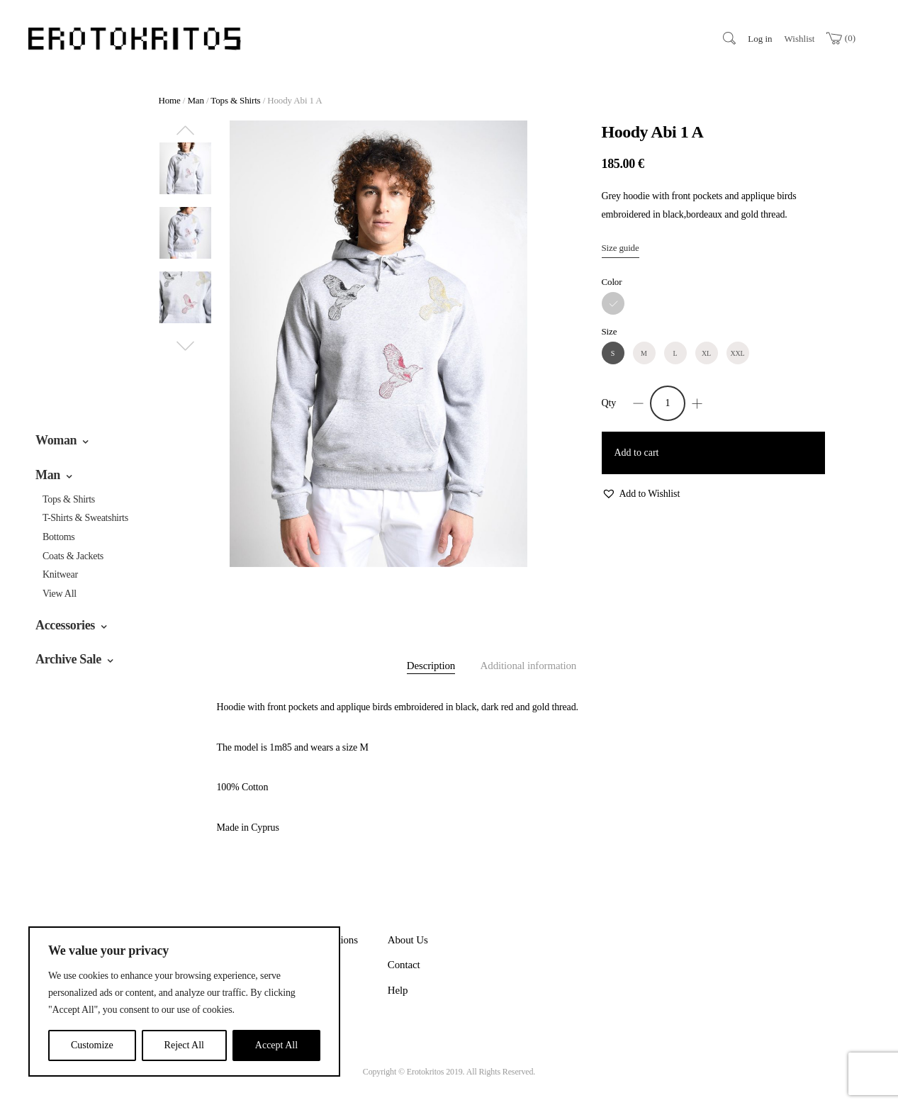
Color (612, 281)
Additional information (529, 665)
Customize (92, 1045)
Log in (760, 38)
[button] (641, 494)
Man (47, 475)
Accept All (276, 1045)
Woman (56, 440)
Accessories (65, 625)
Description (431, 665)
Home (170, 100)
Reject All (184, 1045)
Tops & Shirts (69, 499)
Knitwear (60, 574)
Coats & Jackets (73, 556)
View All (60, 593)
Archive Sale (68, 659)
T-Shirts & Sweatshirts (85, 517)
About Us (408, 940)
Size (609, 331)
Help (398, 990)
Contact (404, 964)
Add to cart (636, 452)
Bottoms (59, 537)
